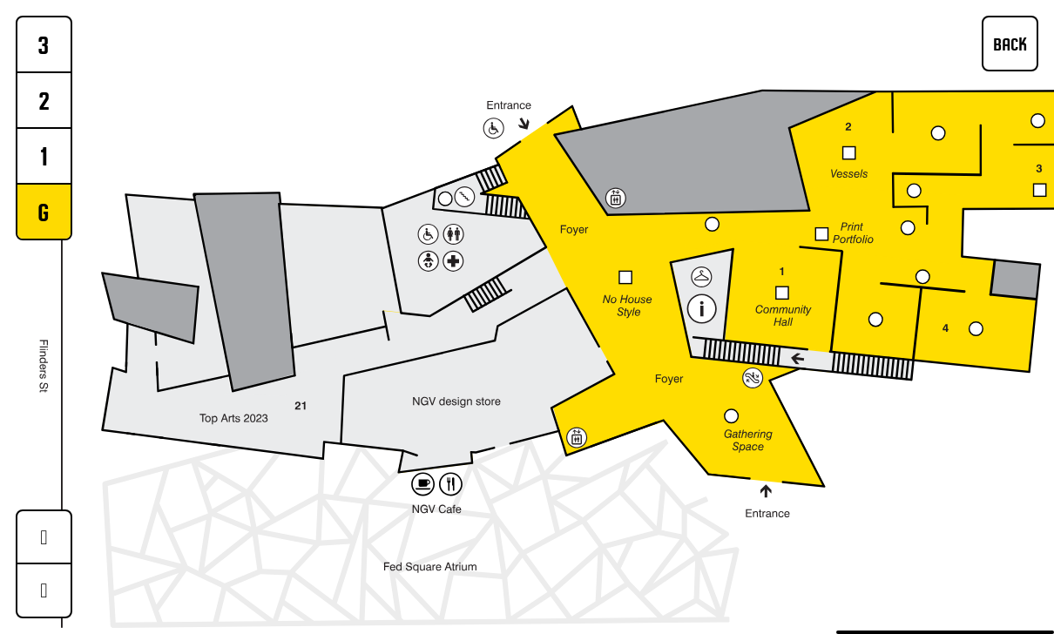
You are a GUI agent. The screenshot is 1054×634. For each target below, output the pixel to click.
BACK (1010, 44)
